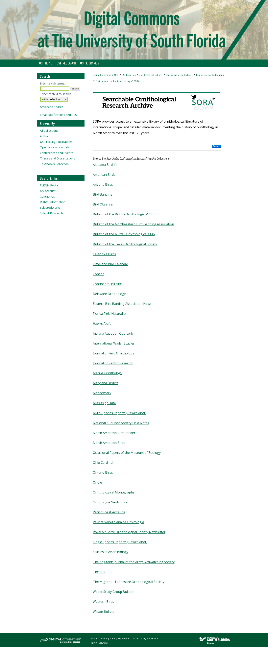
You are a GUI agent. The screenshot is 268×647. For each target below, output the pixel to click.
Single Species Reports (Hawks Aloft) (120, 542)
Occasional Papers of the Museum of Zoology (127, 452)
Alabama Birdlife (105, 164)
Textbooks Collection (54, 164)
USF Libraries (128, 74)
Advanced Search (51, 107)
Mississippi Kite (104, 403)
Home (94, 638)
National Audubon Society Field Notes (121, 423)
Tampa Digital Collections (179, 74)
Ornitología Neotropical (110, 502)
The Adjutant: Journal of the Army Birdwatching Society (134, 562)
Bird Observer (103, 204)
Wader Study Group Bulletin (113, 591)
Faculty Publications (56, 142)
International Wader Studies (114, 343)
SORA (136, 81)
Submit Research (51, 213)
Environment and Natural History (112, 81)
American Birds (104, 174)
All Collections (49, 130)
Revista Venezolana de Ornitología (118, 522)
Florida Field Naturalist (109, 313)
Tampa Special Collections (210, 74)
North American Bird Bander (114, 433)
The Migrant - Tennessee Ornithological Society (128, 582)
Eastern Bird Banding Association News (122, 303)
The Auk (99, 572)
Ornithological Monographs (113, 492)
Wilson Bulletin (104, 611)
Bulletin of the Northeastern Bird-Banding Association (133, 224)
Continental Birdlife (107, 284)
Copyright (103, 642)
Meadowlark (102, 393)
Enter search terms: (52, 83)
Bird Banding (102, 194)
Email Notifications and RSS (58, 115)
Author (44, 136)
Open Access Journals (54, 147)
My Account (48, 191)
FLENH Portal (49, 185)
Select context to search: (56, 94)
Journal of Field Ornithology (113, 353)
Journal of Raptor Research (113, 363)
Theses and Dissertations (57, 158)
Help (112, 638)
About (104, 638)
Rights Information (52, 202)
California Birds (104, 254)
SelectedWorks (50, 207)
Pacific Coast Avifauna (109, 512)
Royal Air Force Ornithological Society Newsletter (129, 532)
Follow (216, 146)
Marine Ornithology (107, 373)
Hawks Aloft (102, 323)
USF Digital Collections (150, 74)
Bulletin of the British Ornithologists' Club (124, 214)
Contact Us (47, 196)
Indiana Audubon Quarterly (113, 333)
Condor (98, 274)
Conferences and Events (56, 153)
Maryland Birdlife (105, 383)
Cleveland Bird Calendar (110, 264)
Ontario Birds (103, 472)
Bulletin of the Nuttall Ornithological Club (124, 234)
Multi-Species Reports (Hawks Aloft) (119, 413)
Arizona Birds (103, 184)
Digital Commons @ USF (105, 74)
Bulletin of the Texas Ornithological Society (125, 244)
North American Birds (109, 443)
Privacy (94, 642)
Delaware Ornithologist (110, 294)
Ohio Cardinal (103, 462)
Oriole (97, 482)
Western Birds (103, 601)
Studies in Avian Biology (110, 552)
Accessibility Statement (145, 638)
